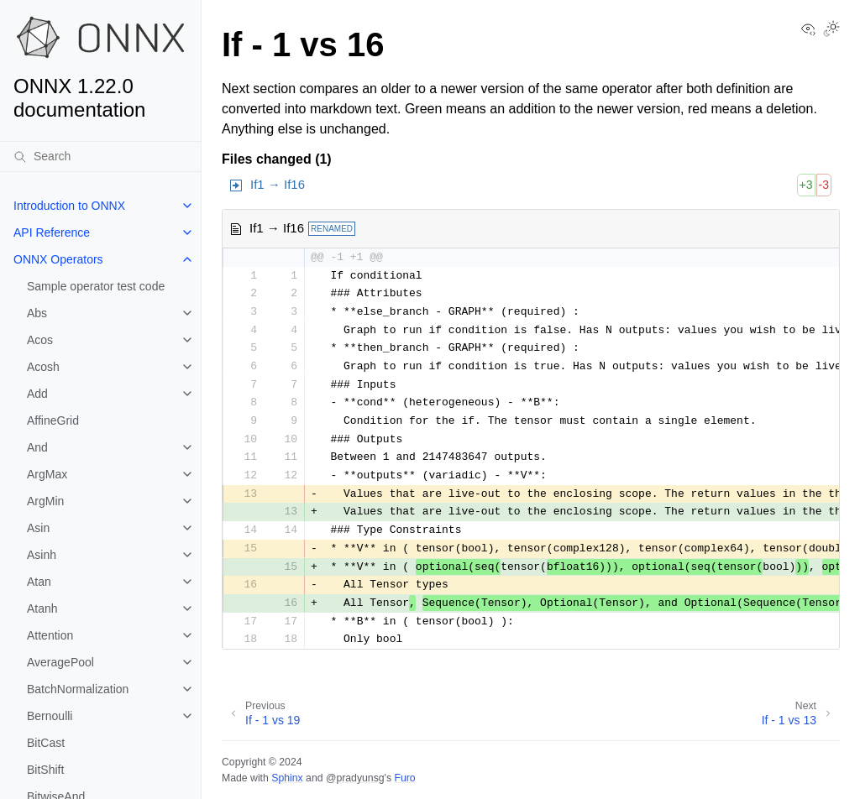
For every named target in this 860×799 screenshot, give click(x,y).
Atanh (42, 608)
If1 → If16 (277, 184)
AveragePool (60, 662)
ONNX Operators (58, 259)
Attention (50, 635)
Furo (404, 778)
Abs (37, 313)
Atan (39, 581)
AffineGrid (53, 420)
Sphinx (286, 778)
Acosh (43, 366)
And (37, 447)
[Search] (100, 156)
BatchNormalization (77, 689)
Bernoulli (49, 716)
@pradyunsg (355, 778)
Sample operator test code (96, 286)
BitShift (45, 769)
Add (37, 393)
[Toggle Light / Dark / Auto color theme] (831, 30)
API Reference (51, 232)
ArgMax (47, 474)
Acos (40, 340)
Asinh (41, 554)
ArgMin (45, 501)
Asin (38, 528)
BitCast (46, 742)
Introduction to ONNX (69, 205)
